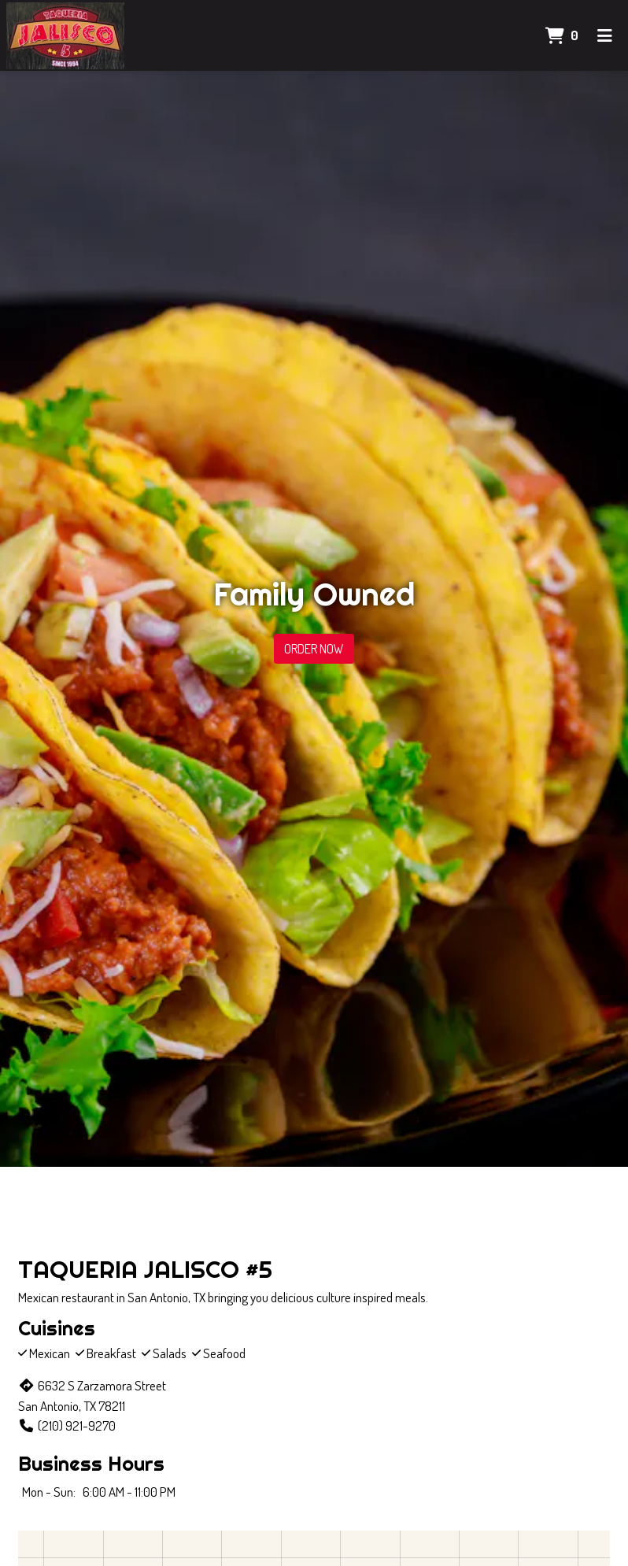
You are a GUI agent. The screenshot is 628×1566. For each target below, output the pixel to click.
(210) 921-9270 (67, 1425)
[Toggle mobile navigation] (605, 35)
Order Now (314, 649)
